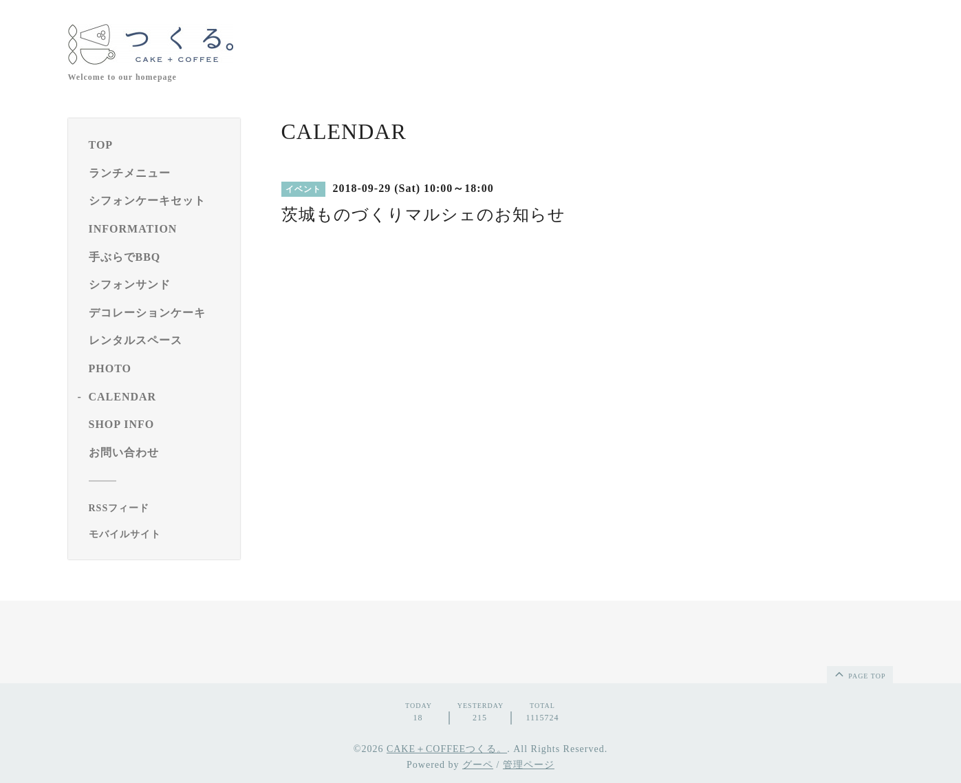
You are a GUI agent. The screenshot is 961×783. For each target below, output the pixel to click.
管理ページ (528, 765)
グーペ (477, 765)
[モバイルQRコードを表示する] (159, 534)
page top (859, 673)
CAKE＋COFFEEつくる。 (447, 749)
